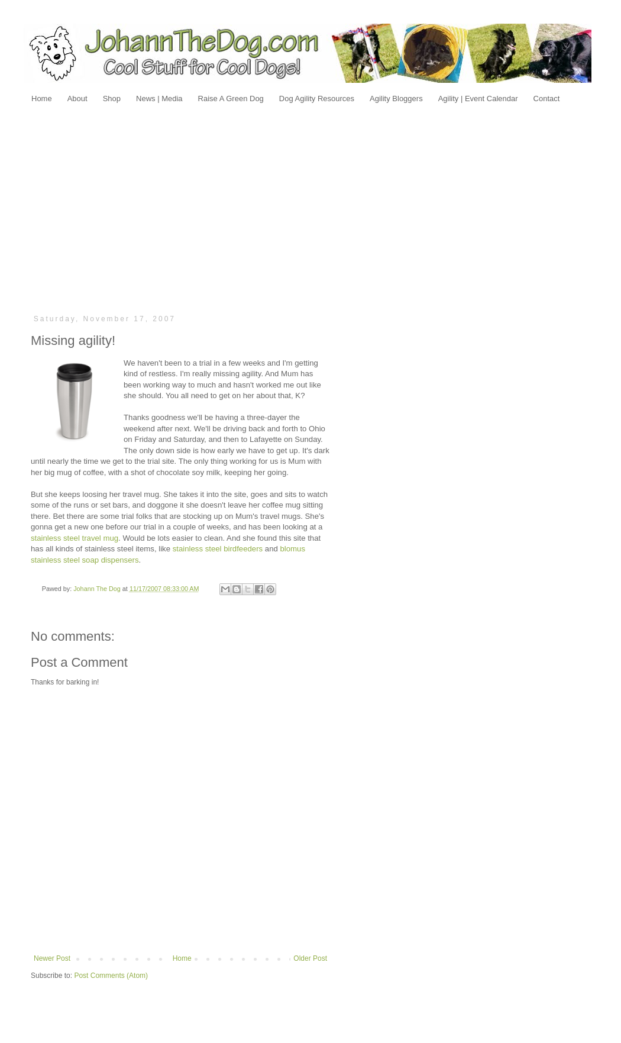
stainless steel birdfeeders (218, 548)
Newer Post (52, 958)
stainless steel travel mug (74, 538)
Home (182, 958)
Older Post (310, 958)
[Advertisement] (310, 208)
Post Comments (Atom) (111, 975)
